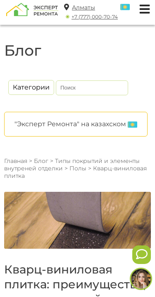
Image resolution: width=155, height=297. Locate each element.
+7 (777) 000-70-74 (95, 17)
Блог (41, 161)
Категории (31, 87)
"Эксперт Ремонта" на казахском (75, 124)
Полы (78, 168)
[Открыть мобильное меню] (142, 8)
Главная (15, 161)
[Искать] (120, 87)
